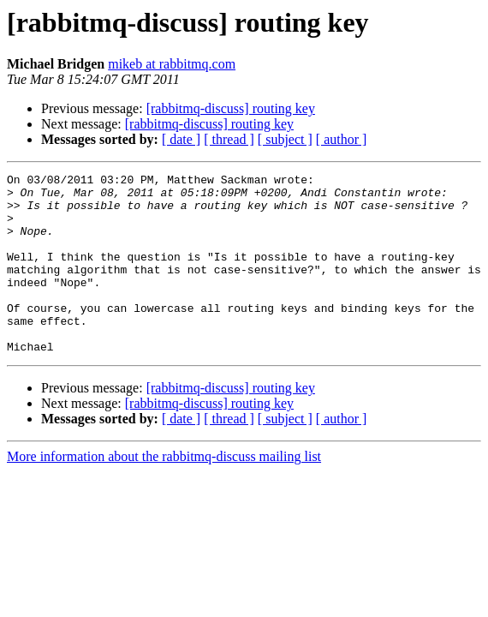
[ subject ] (285, 139)
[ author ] (341, 139)
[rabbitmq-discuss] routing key (230, 108)
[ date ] (181, 139)
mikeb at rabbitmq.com (171, 64)
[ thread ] (229, 139)
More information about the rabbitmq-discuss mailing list (164, 492)
